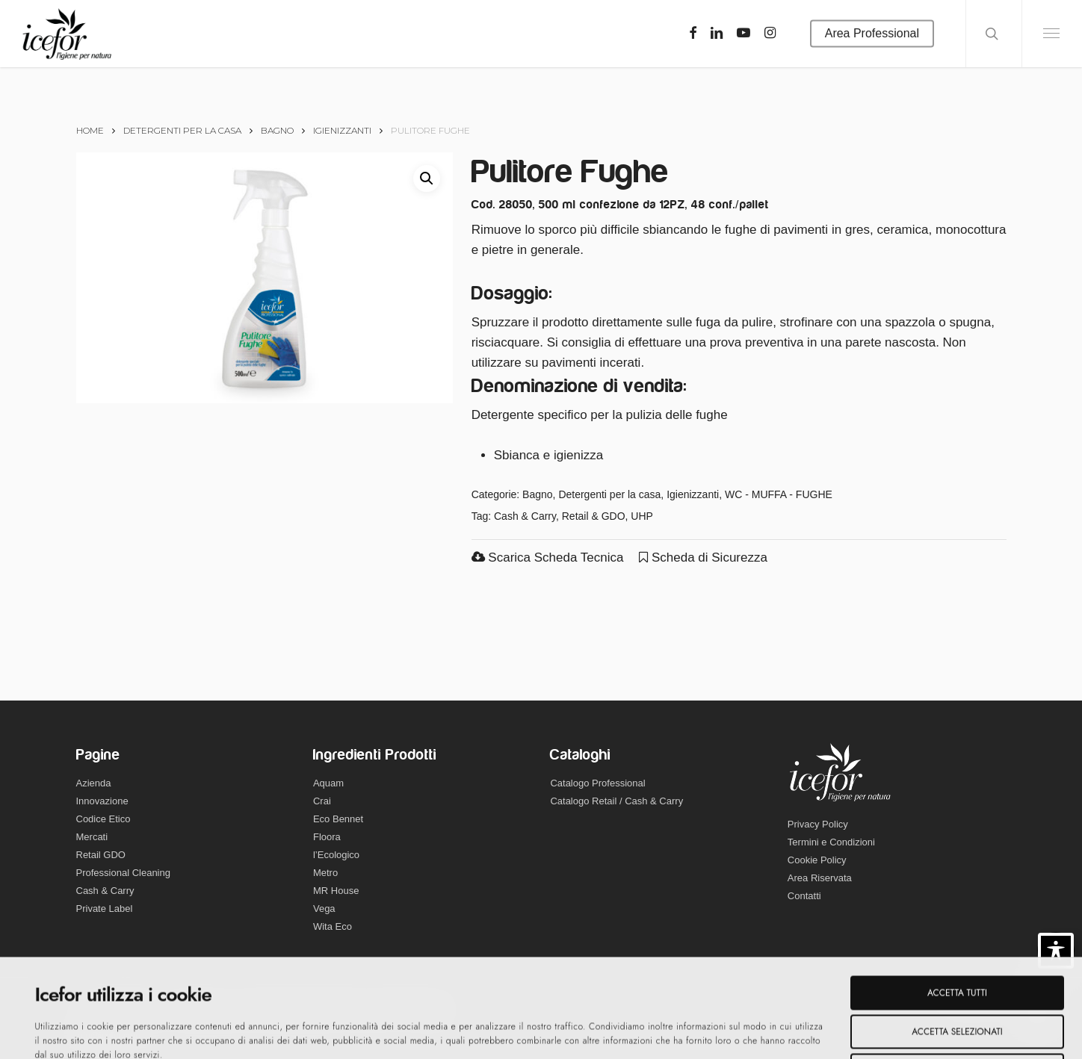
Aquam (328, 783)
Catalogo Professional (597, 783)
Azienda (93, 783)
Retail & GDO (593, 516)
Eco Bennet (338, 818)
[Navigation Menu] (1051, 33)
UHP (642, 516)
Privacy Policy (818, 824)
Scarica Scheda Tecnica (548, 557)
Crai (322, 801)
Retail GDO (101, 854)
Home (90, 130)
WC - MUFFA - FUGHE (778, 494)
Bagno (277, 130)
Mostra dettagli (537, 1032)
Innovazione (102, 801)
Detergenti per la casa (182, 130)
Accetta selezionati (957, 933)
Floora (327, 836)
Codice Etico (103, 818)
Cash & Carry (525, 516)
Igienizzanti (342, 130)
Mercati (92, 836)
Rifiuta (957, 972)
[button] (426, 178)
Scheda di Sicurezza (703, 557)
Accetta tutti (957, 894)
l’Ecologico (336, 854)
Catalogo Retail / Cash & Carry (616, 801)
